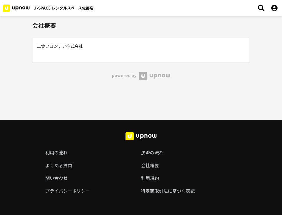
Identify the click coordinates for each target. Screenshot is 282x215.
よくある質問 (58, 165)
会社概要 (150, 165)
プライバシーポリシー (67, 191)
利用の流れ (56, 152)
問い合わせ (56, 178)
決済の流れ (152, 152)
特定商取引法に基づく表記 (168, 191)
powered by (141, 75)
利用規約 (150, 178)
